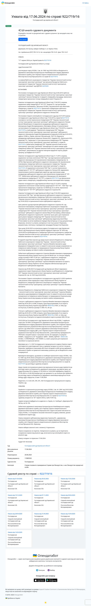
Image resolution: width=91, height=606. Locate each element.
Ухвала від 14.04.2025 (15, 532)
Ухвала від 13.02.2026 (68, 479)
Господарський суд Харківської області (37, 446)
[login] (85, 3)
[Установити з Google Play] (52, 580)
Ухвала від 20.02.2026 (41, 479)
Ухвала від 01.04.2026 (15, 479)
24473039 (45, 86)
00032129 (64, 337)
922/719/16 (47, 60)
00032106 (50, 306)
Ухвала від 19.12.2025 (15, 495)
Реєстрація (23, 39)
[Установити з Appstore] (39, 580)
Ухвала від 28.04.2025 (68, 495)
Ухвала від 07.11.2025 (41, 495)
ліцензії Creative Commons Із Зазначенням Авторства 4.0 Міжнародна (62, 589)
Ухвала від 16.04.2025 (68, 514)
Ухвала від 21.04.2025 (41, 514)
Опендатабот (18, 595)
